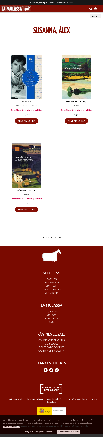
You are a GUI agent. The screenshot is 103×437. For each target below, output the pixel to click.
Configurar (28, 432)
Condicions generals (51, 340)
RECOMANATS (51, 282)
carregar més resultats (51, 237)
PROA (76, 106)
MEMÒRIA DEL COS (27, 102)
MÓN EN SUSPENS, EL (26, 190)
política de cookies (11, 426)
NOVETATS (52, 286)
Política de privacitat (51, 350)
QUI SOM (52, 311)
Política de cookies (51, 347)
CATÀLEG (51, 279)
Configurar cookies (16, 399)
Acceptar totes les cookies (68, 432)
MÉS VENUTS (51, 293)
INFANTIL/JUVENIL (51, 289)
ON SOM (51, 315)
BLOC (51, 321)
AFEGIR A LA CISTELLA (26, 121)
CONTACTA (51, 318)
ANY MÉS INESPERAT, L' (76, 102)
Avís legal (51, 343)
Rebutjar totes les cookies (45, 432)
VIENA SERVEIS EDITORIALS (26, 106)
